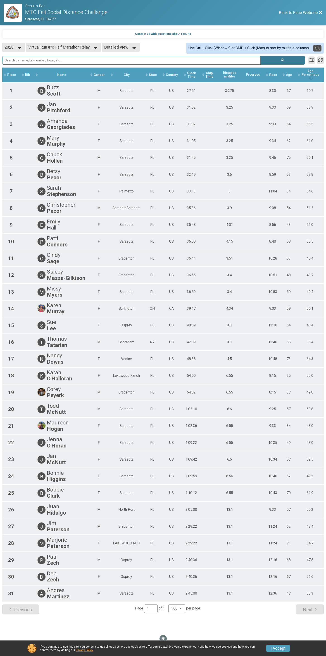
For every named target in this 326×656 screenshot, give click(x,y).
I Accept (278, 648)
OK (317, 48)
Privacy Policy (84, 650)
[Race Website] (14, 13)
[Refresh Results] (320, 60)
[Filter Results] (311, 60)
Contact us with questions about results (163, 33)
